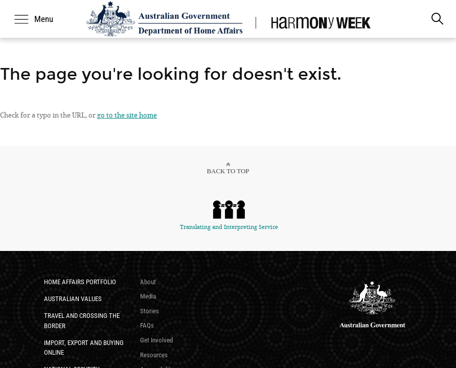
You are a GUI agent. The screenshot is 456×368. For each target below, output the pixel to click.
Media (148, 296)
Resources (154, 355)
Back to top (228, 171)
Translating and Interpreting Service (229, 215)
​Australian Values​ (73, 299)
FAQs (147, 325)
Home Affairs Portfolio (80, 282)
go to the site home (127, 115)
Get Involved (156, 340)
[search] (437, 19)
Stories (149, 311)
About (148, 282)
